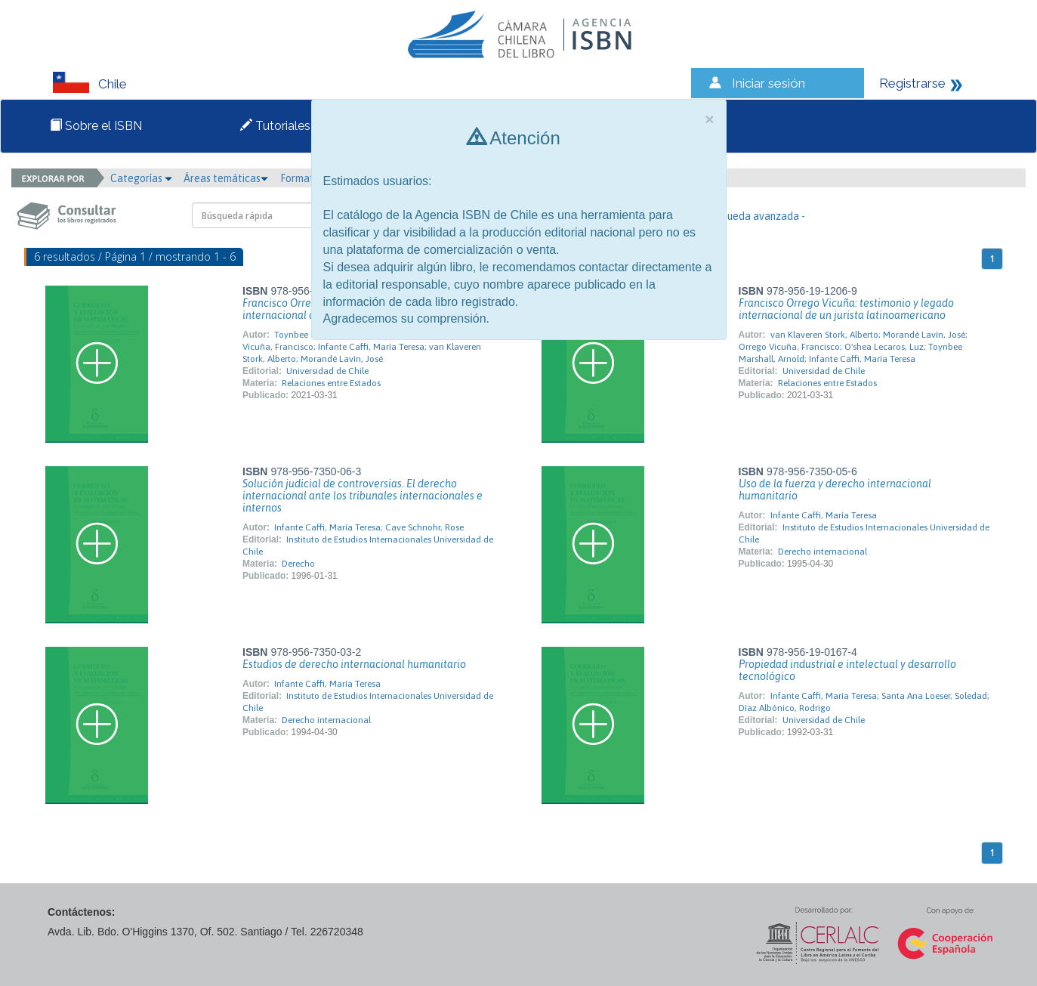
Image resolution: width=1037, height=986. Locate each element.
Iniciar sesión (768, 83)
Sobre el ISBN (96, 126)
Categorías (141, 178)
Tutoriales (275, 126)
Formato (305, 178)
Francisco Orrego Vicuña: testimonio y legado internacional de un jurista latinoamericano (846, 309)
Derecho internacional (822, 551)
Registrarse (912, 83)
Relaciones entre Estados (331, 383)
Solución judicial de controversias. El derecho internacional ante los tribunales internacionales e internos (362, 496)
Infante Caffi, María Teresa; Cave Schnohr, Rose (369, 527)
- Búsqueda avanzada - (752, 216)
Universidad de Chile (327, 371)
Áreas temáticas (226, 178)
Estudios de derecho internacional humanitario (354, 664)
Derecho (298, 563)
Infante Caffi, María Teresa (823, 515)
